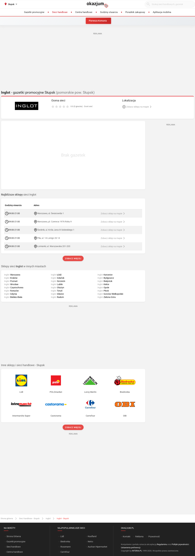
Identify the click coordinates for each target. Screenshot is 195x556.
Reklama (139, 536)
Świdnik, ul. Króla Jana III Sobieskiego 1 (55, 229)
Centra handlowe (15, 552)
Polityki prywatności (180, 544)
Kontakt (126, 536)
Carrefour (65, 552)
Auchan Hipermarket (97, 546)
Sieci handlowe (14, 546)
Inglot (48, 518)
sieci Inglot (18, 194)
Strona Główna (14, 536)
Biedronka (65, 541)
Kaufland (92, 536)
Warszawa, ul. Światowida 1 (50, 213)
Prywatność (154, 536)
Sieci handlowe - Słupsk (29, 518)
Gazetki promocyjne (16, 541)
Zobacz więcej (73, 258)
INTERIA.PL (137, 551)
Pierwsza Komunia (98, 20)
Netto (90, 541)
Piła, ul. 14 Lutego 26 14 (48, 238)
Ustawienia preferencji (130, 547)
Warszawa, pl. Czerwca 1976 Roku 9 (54, 221)
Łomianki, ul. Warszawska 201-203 (53, 246)
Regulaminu (162, 544)
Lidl (62, 536)
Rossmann (65, 546)
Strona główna (7, 518)
